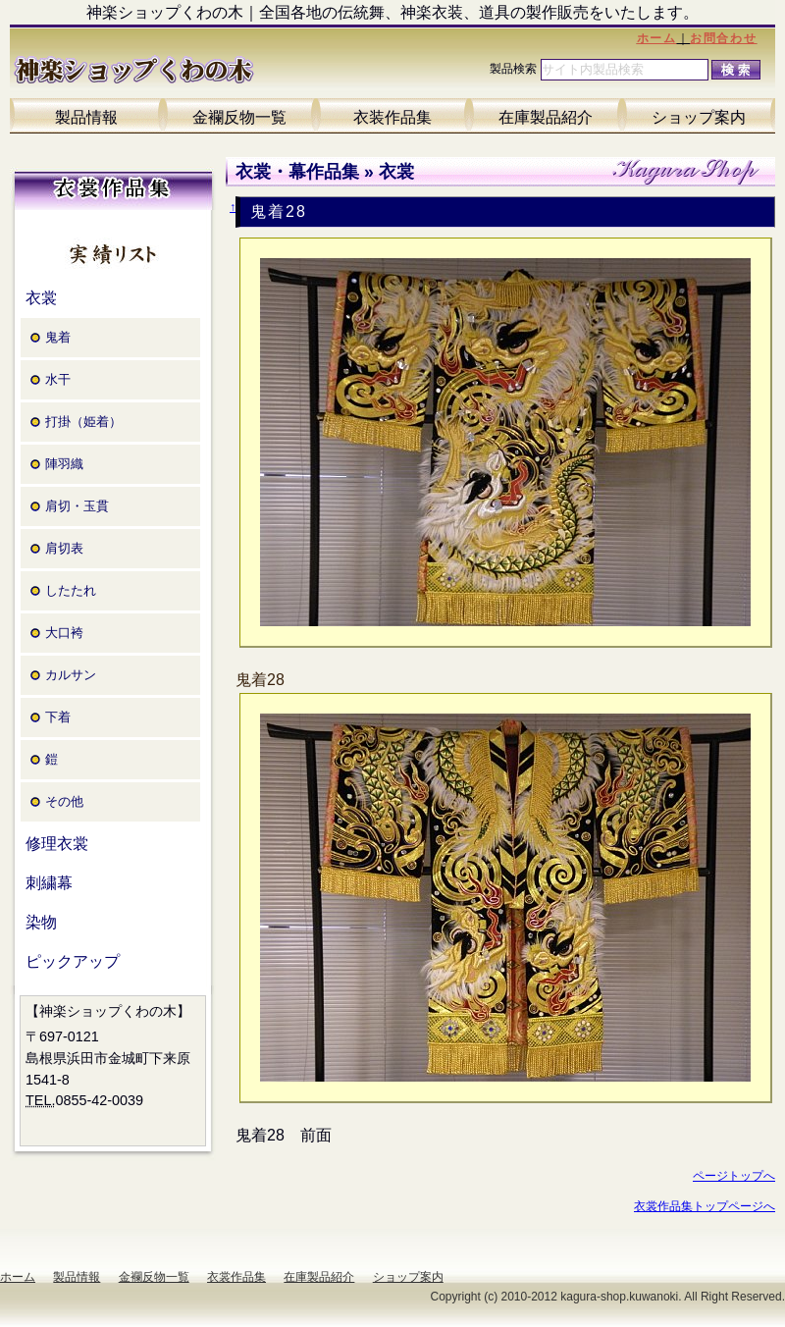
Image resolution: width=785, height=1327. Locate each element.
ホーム (657, 38)
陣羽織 (64, 463)
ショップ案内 (699, 117)
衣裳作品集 (236, 1277)
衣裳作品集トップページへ (704, 1206)
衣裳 (41, 298)
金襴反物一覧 (239, 117)
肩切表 (64, 548)
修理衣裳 (57, 843)
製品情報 (86, 117)
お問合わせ (723, 38)
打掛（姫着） (83, 421)
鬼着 (58, 337)
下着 (58, 717)
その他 (64, 801)
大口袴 (64, 632)
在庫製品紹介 (545, 117)
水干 (58, 379)
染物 (41, 922)
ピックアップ (73, 961)
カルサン (70, 674)
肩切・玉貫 (77, 506)
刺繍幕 (49, 883)
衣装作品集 (392, 117)
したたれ (70, 590)
